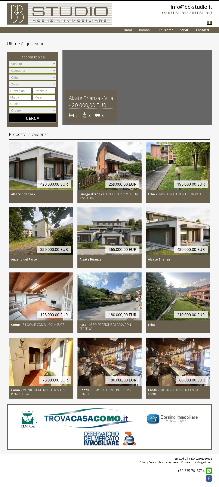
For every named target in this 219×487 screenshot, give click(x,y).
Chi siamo (166, 30)
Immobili (145, 30)
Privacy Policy (147, 462)
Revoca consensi (168, 462)
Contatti (202, 30)
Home (128, 30)
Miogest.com (204, 462)
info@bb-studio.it (191, 6)
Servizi (184, 30)
